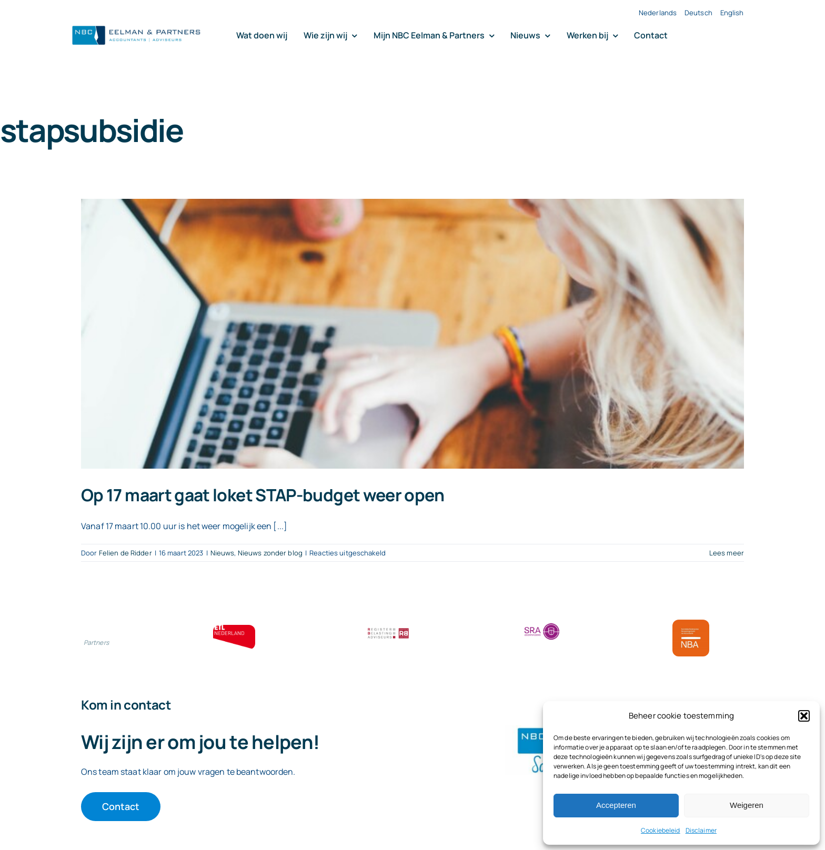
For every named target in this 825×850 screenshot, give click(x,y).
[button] (804, 716)
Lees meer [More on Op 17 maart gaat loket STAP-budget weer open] (726, 553)
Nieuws (222, 553)
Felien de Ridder (125, 553)
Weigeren (746, 805)
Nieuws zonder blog (270, 553)
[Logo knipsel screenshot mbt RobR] (136, 26)
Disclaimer (701, 830)
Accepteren (616, 805)
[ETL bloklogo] (234, 629)
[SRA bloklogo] (542, 624)
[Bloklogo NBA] (690, 624)
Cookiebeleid (660, 830)
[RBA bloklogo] (388, 629)
